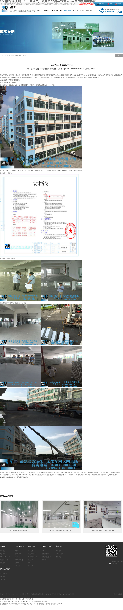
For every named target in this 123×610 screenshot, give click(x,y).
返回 (118, 55)
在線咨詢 (101, 4)
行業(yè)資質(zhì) (46, 557)
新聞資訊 (89, 10)
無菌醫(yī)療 (18, 554)
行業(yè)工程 (57, 10)
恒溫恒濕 (17, 566)
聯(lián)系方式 (4, 573)
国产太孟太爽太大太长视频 (17, 604)
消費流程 (44, 560)
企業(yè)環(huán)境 (5, 557)
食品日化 (17, 557)
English (119, 4)
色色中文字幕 (4, 604)
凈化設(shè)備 (4, 560)
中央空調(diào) (19, 560)
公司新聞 (58, 551)
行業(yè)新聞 (59, 554)
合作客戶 (2, 554)
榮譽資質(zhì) (3, 563)
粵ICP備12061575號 (55, 594)
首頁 (38, 10)
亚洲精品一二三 (32, 604)
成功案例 (67, 10)
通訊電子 (17, 551)
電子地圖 (2, 576)
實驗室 (30, 563)
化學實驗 (17, 563)
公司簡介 (2, 551)
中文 (111, 4)
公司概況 (46, 10)
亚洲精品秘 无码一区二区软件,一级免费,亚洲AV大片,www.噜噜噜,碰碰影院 (23, 601)
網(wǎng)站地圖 (118, 594)
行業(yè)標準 (45, 554)
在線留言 (2, 579)
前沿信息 (58, 557)
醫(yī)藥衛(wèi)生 (33, 557)
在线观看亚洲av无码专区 (54, 604)
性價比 (43, 551)
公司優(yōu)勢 (78, 10)
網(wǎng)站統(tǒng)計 (68, 594)
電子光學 (23, 55)
